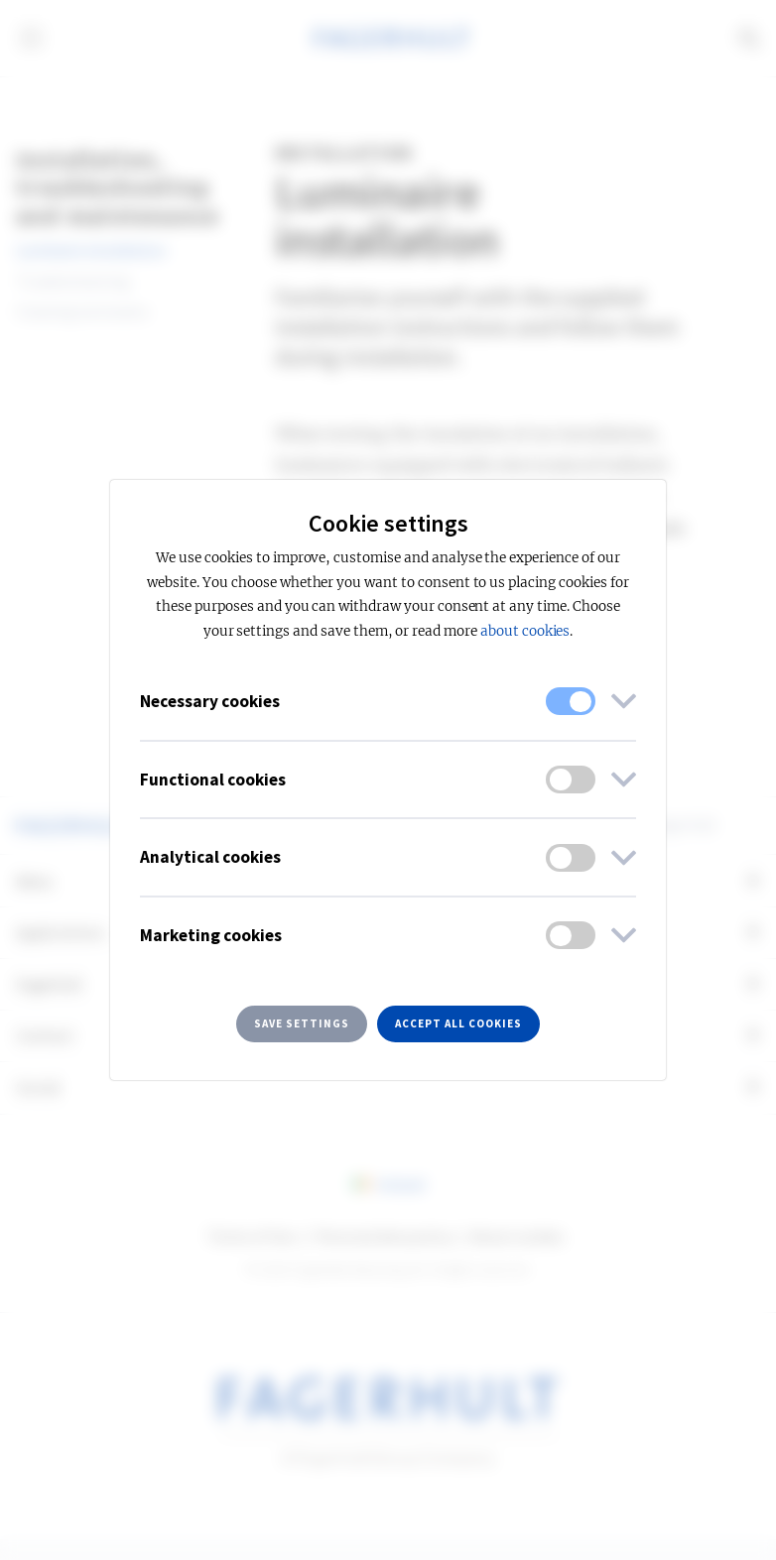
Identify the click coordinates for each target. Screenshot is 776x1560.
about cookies (525, 631)
